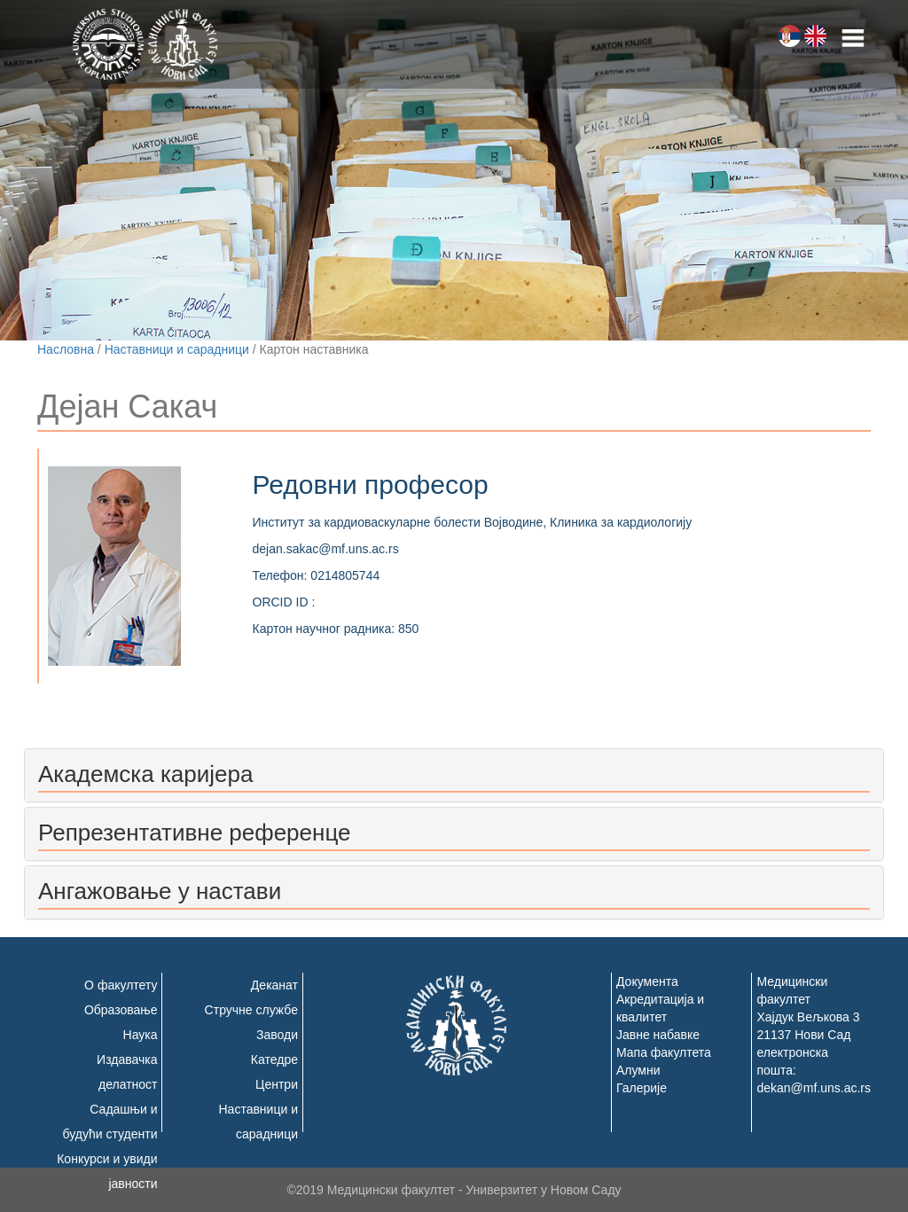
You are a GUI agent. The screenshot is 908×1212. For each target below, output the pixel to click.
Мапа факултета (663, 1052)
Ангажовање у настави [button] (159, 891)
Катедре (274, 1059)
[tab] (454, 775)
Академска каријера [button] (145, 774)
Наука (140, 1035)
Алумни (638, 1070)
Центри (276, 1084)
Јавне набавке (658, 1035)
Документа (647, 981)
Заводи (277, 1035)
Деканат (274, 985)
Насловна (65, 349)
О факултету (120, 985)
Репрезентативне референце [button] (194, 832)
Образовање (121, 1010)
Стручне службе (251, 1010)
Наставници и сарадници (177, 349)
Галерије (641, 1088)
